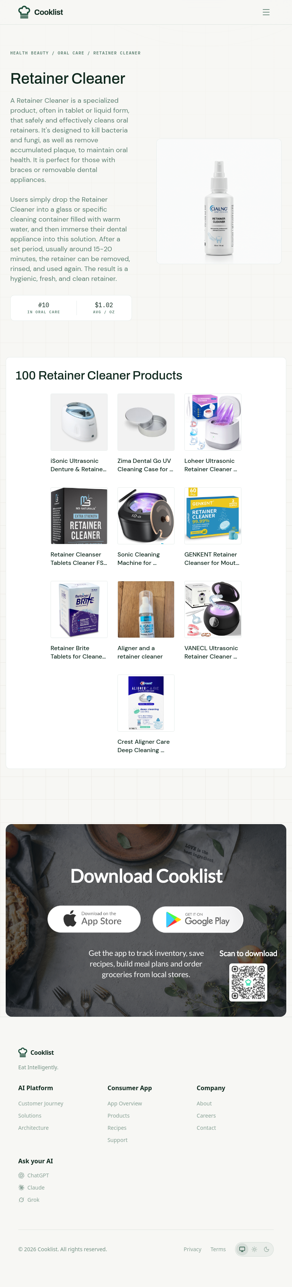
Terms (218, 1249)
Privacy (193, 1249)
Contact (206, 1127)
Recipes (117, 1127)
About (204, 1103)
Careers (206, 1115)
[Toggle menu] (266, 12)
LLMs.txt (164, 1249)
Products (119, 1115)
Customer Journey (40, 1103)
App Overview (125, 1103)
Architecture (33, 1127)
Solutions (29, 1115)
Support (118, 1139)
